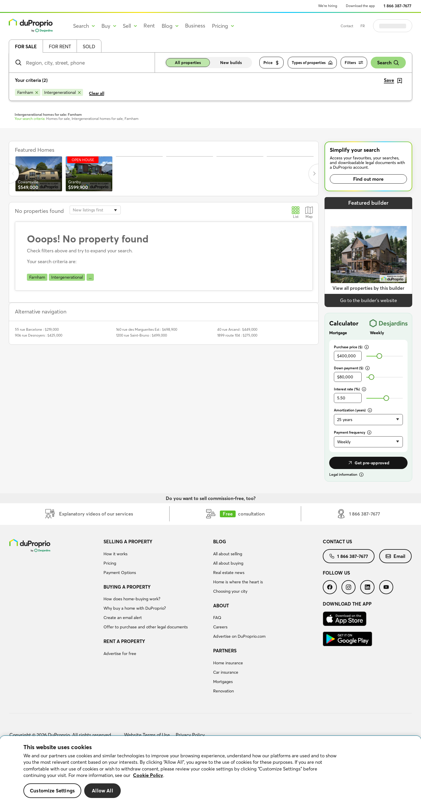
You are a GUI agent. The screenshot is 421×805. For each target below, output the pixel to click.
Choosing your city (230, 591)
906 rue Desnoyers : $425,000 (38, 335)
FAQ (217, 617)
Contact (361, 26)
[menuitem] (155, 558)
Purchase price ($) (351, 347)
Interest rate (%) (350, 389)
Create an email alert (122, 617)
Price (271, 62)
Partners (225, 650)
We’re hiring (327, 6)
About (221, 606)
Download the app (360, 6)
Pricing (109, 563)
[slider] (379, 356)
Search (388, 63)
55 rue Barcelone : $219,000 (37, 329)
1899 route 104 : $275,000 (237, 335)
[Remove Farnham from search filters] (27, 92)
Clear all (96, 93)
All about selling (227, 553)
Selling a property (127, 541)
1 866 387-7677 (397, 5)
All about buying (228, 563)
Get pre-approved (368, 463)
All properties (188, 62)
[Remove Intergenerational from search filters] (62, 92)
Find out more (368, 179)
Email (395, 556)
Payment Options (119, 572)
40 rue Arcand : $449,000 (237, 329)
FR (377, 26)
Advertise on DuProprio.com (239, 636)
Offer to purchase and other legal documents (145, 627)
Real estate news (228, 572)
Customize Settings (52, 790)
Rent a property (124, 641)
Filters (354, 62)
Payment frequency (352, 432)
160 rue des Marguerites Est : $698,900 (146, 329)
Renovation (223, 691)
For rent (60, 46)
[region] (210, 770)
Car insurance (225, 672)
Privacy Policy (190, 735)
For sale (26, 46)
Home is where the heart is (238, 582)
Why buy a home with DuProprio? (134, 608)
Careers (220, 627)
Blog (219, 541)
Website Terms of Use (147, 735)
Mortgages (223, 681)
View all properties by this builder (368, 288)
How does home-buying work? (131, 598)
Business (195, 25)
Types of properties (312, 62)
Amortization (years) (353, 410)
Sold (89, 46)
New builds (231, 62)
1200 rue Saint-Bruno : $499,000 (141, 335)
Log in (400, 26)
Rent (149, 25)
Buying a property (127, 587)
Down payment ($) (352, 368)
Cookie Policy (148, 775)
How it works (115, 553)
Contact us (337, 541)
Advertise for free (119, 653)
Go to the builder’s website (368, 300)
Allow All (102, 790)
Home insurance (228, 663)
